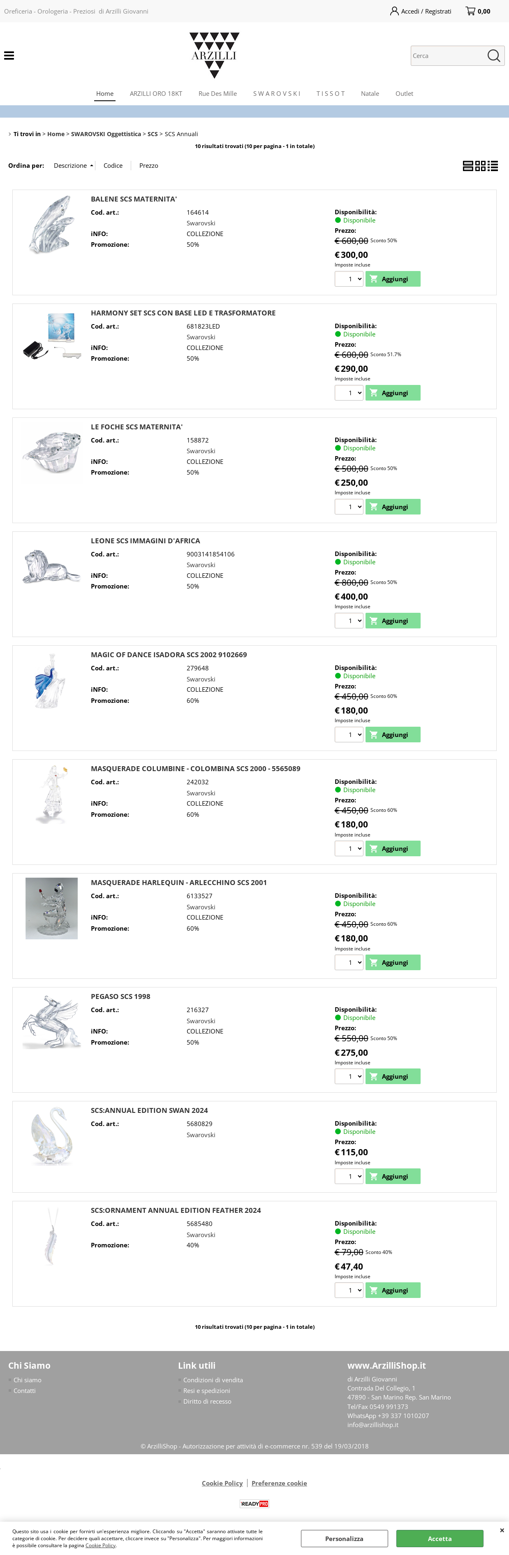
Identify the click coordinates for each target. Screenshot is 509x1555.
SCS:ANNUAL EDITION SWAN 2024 (149, 1112)
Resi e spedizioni (206, 1392)
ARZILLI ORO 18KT (156, 93)
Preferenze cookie (279, 1485)
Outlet (404, 93)
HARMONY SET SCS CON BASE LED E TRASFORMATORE (183, 312)
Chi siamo (28, 1381)
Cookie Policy (101, 1545)
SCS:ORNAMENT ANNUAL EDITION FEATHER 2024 (176, 1212)
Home (104, 93)
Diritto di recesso (207, 1403)
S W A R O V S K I (276, 93)
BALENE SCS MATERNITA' (134, 199)
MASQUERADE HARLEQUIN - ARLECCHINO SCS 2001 (179, 883)
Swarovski (201, 223)
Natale (370, 93)
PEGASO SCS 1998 (120, 998)
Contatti (25, 1392)
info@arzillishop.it (372, 1427)
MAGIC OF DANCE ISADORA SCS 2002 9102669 (169, 655)
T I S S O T (331, 93)
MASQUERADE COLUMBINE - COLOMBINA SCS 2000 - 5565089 (196, 769)
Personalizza (344, 1538)
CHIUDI (502, 1530)
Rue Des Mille (218, 93)
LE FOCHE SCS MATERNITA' (137, 427)
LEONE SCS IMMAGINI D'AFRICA (145, 541)
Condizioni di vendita (213, 1381)
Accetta (440, 1538)
